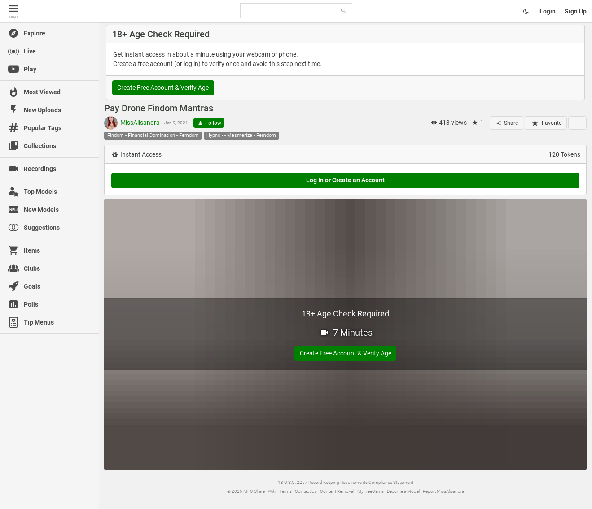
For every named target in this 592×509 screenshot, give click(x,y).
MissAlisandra (132, 123)
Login (547, 11)
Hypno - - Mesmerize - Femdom (241, 135)
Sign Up (576, 11)
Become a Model (403, 491)
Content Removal (337, 491)
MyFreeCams (370, 491)
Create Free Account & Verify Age (163, 87)
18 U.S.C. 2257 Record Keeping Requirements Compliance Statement (345, 482)
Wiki (272, 491)
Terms (285, 491)
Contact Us (306, 491)
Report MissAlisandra (443, 491)
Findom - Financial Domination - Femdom (153, 135)
